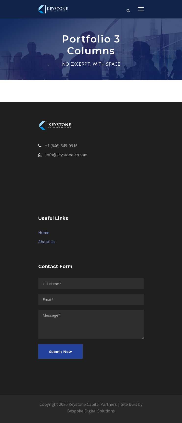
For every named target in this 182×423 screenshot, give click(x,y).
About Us (46, 242)
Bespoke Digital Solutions (91, 411)
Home (43, 232)
